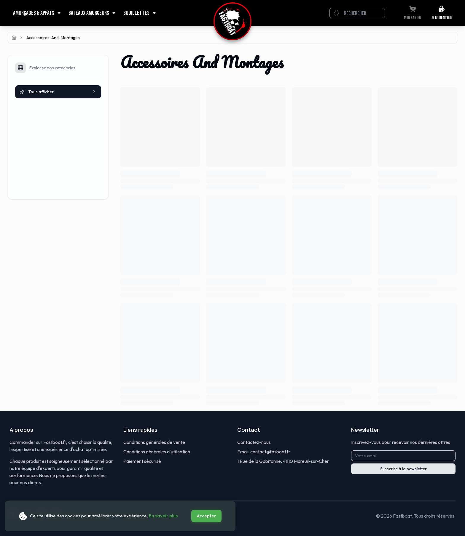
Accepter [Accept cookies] (206, 516)
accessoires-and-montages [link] (53, 37)
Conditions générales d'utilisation (156, 452)
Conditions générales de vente (154, 442)
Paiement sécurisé (142, 461)
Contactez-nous (254, 442)
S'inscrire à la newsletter (403, 468)
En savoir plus (163, 516)
